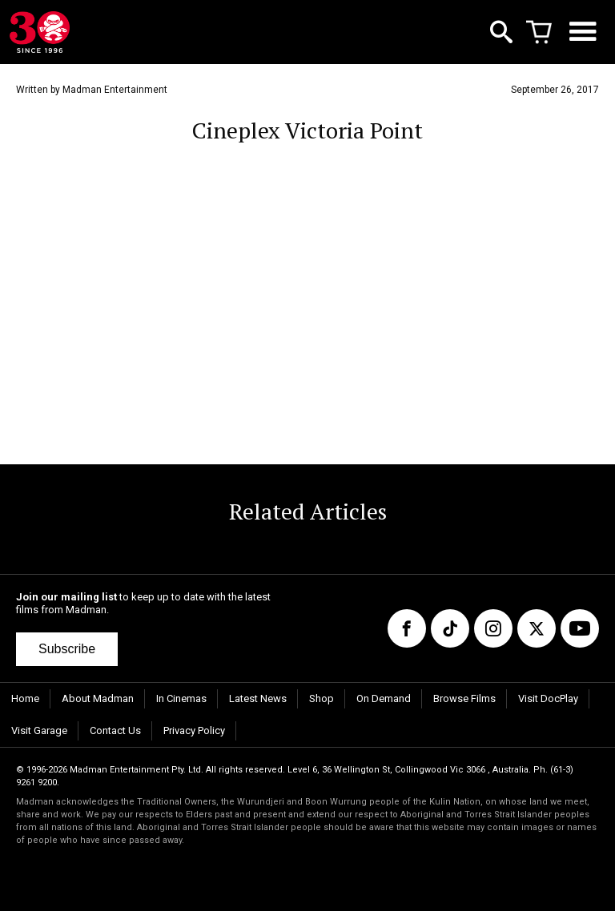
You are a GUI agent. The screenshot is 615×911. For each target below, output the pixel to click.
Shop (321, 698)
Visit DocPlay (548, 698)
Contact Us (115, 730)
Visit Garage (39, 730)
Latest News (258, 698)
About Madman (98, 698)
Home (25, 698)
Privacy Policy (194, 730)
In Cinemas (181, 698)
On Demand (383, 698)
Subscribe (66, 649)
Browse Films (464, 698)
